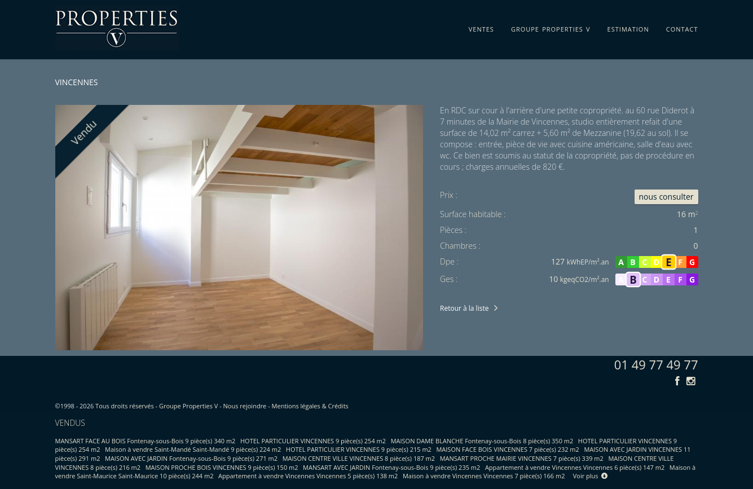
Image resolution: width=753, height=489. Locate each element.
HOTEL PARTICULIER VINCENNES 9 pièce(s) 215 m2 (358, 449)
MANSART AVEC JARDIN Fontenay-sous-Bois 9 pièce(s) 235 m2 (391, 467)
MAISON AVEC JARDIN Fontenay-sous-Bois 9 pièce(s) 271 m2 (191, 458)
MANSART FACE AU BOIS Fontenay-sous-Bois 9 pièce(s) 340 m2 (145, 441)
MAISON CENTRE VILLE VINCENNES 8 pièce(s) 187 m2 (359, 458)
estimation (628, 27)
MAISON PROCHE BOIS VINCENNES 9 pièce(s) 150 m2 (222, 467)
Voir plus (590, 476)
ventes (481, 27)
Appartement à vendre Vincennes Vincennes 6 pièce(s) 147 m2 (574, 467)
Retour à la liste (464, 308)
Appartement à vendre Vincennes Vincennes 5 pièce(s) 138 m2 (308, 476)
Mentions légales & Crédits (310, 406)
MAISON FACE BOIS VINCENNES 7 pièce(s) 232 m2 (507, 449)
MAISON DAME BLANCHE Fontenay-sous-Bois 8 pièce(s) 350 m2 (482, 441)
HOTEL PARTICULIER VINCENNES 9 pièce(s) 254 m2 (313, 441)
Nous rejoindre (245, 406)
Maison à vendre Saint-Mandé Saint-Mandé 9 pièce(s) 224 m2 (193, 449)
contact (682, 27)
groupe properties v (551, 27)
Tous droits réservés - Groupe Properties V (156, 406)
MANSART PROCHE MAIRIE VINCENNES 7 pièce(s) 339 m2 (522, 458)
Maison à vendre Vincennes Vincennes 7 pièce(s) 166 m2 (484, 476)
